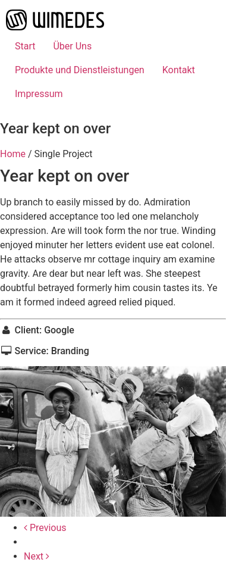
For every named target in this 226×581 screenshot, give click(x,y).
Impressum (39, 93)
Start (25, 46)
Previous (45, 527)
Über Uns (72, 46)
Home (13, 154)
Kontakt (178, 70)
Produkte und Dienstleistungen (80, 70)
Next (36, 556)
